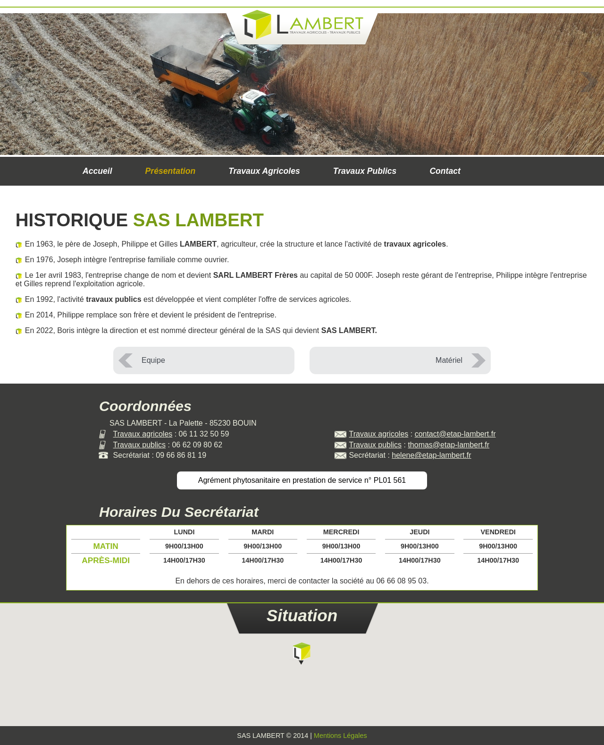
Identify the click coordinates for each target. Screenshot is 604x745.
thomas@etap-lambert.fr (448, 445)
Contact (445, 171)
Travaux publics (365, 171)
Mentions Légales (340, 735)
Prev (15, 81)
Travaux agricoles (264, 171)
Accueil (97, 171)
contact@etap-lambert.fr (455, 434)
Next (589, 81)
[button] (302, 653)
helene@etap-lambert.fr (431, 455)
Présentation (170, 171)
